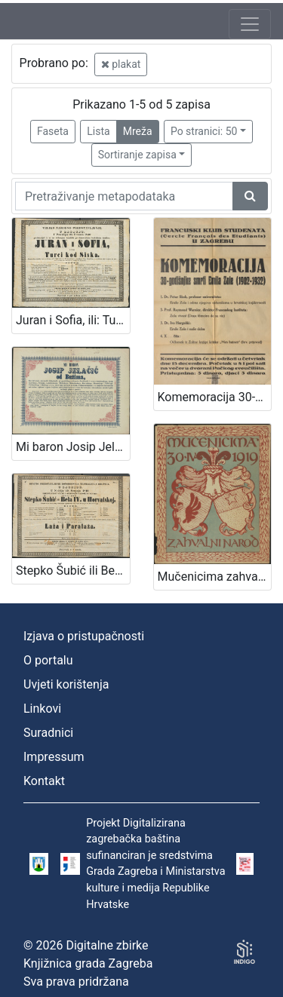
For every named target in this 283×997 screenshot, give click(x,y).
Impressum (54, 757)
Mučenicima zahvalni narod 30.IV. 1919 (215, 576)
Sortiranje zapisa (137, 155)
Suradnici (48, 733)
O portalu (48, 660)
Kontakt (44, 781)
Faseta (53, 131)
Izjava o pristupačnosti (83, 636)
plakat (121, 64)
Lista (98, 131)
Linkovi (42, 708)
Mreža (137, 131)
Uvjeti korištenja (66, 684)
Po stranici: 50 (204, 131)
